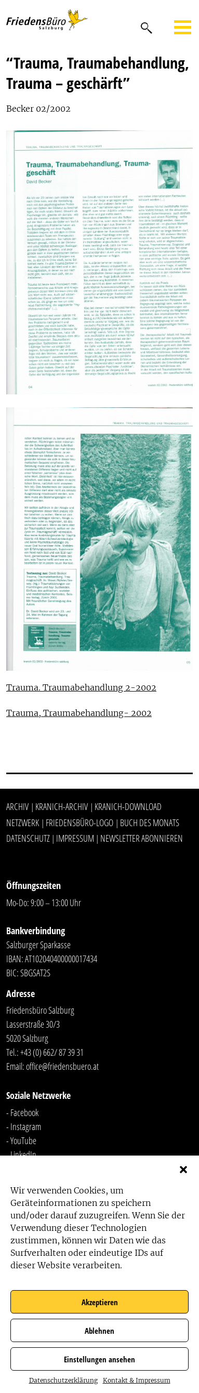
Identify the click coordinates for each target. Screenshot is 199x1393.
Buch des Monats (149, 822)
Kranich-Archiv (61, 806)
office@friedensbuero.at (62, 1066)
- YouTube (21, 1140)
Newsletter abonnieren (141, 838)
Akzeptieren (100, 1302)
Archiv (17, 806)
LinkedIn (23, 1154)
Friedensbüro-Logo (79, 822)
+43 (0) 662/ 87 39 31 (52, 1052)
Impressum (75, 838)
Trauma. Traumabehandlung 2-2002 (81, 687)
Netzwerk (22, 822)
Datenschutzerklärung (63, 1380)
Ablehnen (99, 1330)
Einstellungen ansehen (99, 1359)
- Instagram (23, 1126)
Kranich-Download (128, 806)
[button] (183, 1168)
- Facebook (22, 1112)
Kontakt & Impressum (136, 1380)
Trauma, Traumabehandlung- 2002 (79, 713)
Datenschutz (28, 838)
